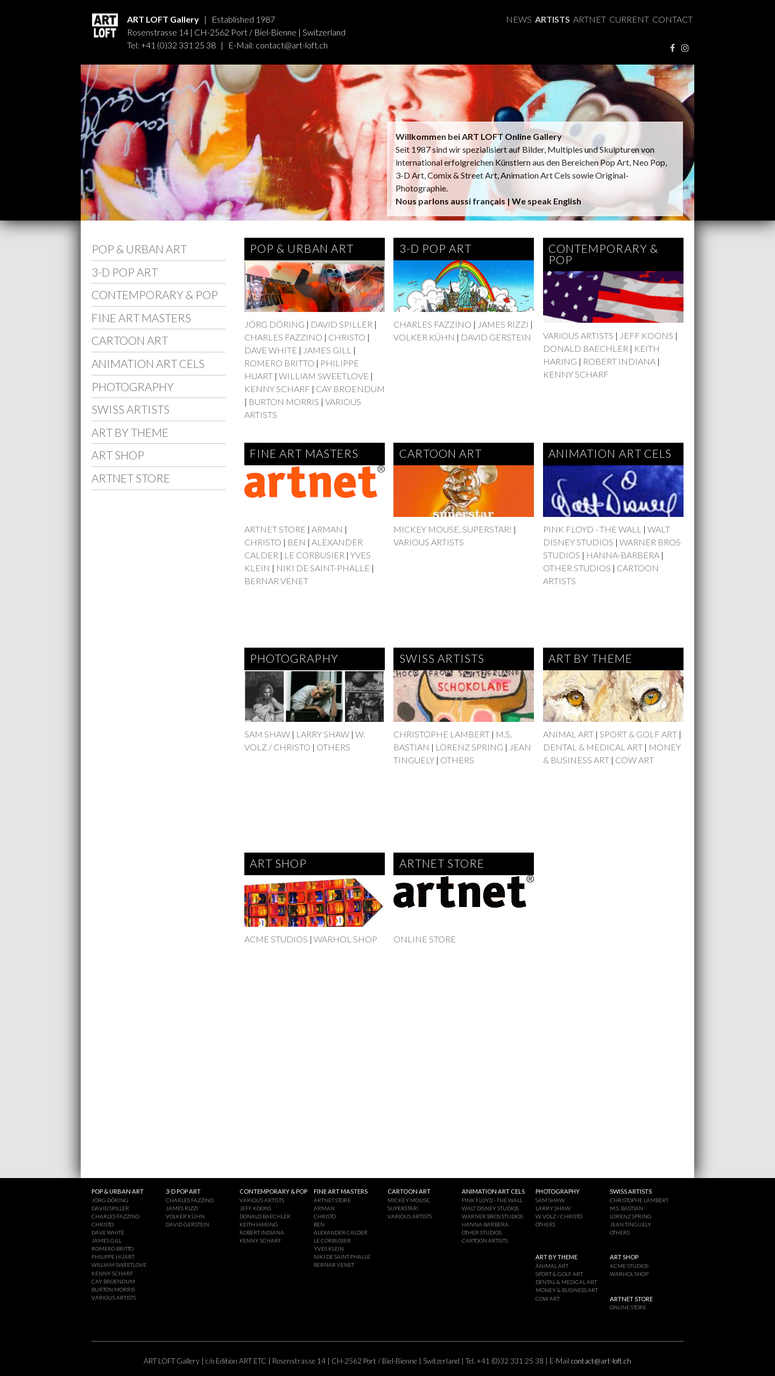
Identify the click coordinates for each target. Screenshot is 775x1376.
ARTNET (589, 19)
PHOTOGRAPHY (132, 386)
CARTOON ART (129, 340)
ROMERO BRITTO (279, 363)
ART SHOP (117, 455)
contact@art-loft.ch (292, 45)
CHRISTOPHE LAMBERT (441, 734)
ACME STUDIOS (276, 939)
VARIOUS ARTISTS (578, 335)
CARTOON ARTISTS (485, 1240)
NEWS (519, 19)
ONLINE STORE (424, 939)
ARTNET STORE (130, 478)
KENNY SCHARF (277, 389)
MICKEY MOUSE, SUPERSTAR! (452, 529)
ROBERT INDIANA (619, 361)
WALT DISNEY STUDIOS (490, 1208)
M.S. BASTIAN (626, 1208)
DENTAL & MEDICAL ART (593, 747)
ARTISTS (552, 19)
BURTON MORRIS (284, 401)
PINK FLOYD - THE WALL (592, 529)
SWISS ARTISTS (130, 409)
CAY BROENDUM (350, 389)
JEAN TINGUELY (630, 1224)
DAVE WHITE (270, 350)
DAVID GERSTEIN (496, 337)
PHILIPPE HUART (113, 1256)
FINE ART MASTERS (141, 317)
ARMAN (327, 529)
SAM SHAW (267, 734)
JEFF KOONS (646, 335)
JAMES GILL (327, 350)
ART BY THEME (129, 432)
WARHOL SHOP (345, 939)
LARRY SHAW (322, 734)
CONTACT (672, 19)
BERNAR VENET (276, 581)
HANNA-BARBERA (622, 555)
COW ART (634, 760)
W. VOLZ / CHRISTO (559, 1216)
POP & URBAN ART (139, 249)
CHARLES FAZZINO (283, 337)
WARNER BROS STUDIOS (492, 1216)
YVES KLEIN (329, 1248)
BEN (296, 542)
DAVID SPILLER (341, 324)
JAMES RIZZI (503, 324)
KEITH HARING (258, 1224)
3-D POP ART (124, 272)
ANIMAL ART (568, 734)
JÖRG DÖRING (274, 324)
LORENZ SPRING (469, 747)
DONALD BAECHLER (585, 348)
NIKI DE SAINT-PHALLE (323, 568)
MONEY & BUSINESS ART (567, 1290)
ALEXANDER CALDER (341, 1232)
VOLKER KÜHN (424, 337)
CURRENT (629, 19)
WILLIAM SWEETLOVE (324, 376)
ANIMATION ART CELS (148, 363)
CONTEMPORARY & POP (154, 294)
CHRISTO (347, 337)
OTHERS (333, 747)
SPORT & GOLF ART (638, 734)
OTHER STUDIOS (577, 568)
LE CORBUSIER (314, 555)
